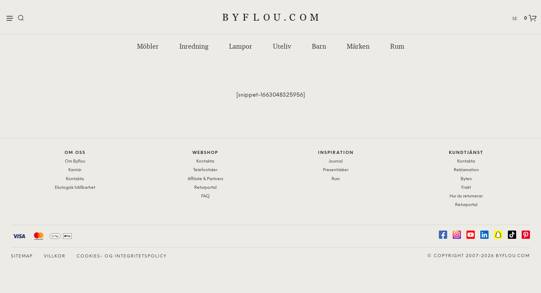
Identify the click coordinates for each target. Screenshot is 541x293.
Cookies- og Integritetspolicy (122, 256)
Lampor (240, 46)
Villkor (55, 256)
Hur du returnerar (466, 196)
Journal (336, 161)
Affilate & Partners (205, 179)
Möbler (148, 46)
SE (514, 19)
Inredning (193, 46)
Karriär (74, 170)
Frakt (466, 187)
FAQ (205, 196)
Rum (397, 46)
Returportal (205, 187)
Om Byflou (75, 161)
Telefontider (205, 170)
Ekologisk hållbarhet (75, 187)
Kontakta (75, 179)
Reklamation (466, 170)
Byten (466, 179)
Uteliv (282, 46)
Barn (319, 46)
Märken (358, 46)
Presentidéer (335, 170)
